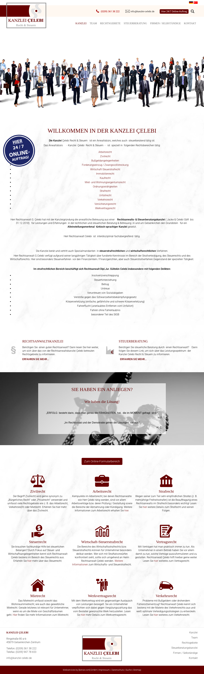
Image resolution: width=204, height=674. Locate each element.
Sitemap (137, 670)
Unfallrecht (105, 195)
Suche (129, 670)
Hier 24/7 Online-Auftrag (174, 11)
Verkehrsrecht (105, 199)
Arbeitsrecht (105, 152)
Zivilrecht (105, 156)
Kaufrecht (105, 177)
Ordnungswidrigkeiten (105, 186)
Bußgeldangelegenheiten (105, 160)
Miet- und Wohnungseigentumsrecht (105, 182)
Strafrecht (105, 190)
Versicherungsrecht (105, 203)
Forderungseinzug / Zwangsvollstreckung (105, 164)
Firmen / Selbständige (165, 23)
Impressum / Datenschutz (111, 670)
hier (126, 510)
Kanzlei (81, 23)
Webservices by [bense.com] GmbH (80, 670)
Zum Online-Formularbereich (102, 461)
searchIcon (192, 11)
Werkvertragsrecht (105, 208)
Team (93, 23)
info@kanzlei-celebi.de (142, 11)
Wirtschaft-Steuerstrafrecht (105, 169)
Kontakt (190, 23)
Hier (15, 614)
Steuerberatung (135, 23)
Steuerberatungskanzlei (184, 647)
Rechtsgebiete (110, 23)
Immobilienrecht (105, 173)
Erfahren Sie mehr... (35, 359)
